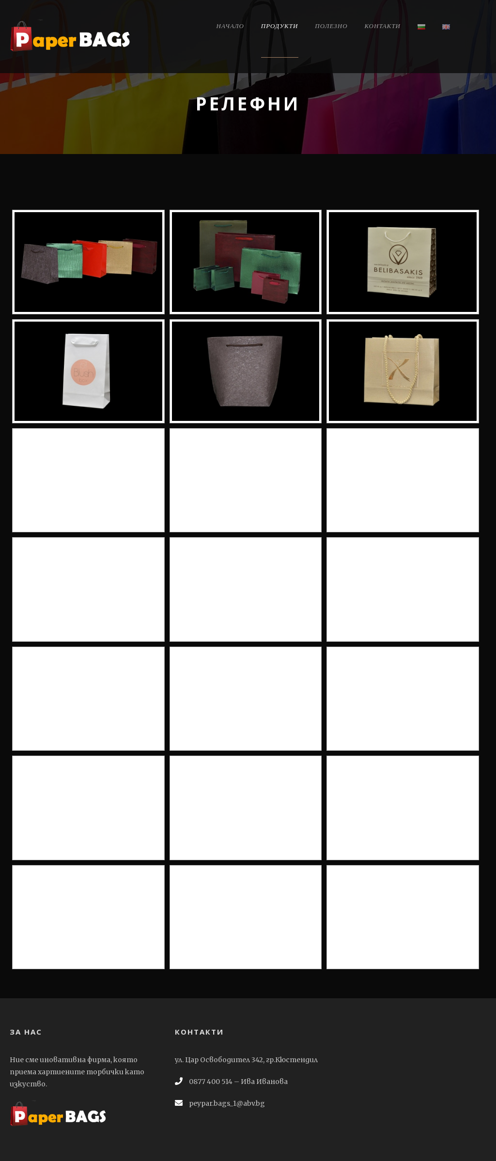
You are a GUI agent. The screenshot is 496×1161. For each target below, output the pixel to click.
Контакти (383, 26)
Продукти (279, 26)
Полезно (331, 26)
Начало (230, 26)
